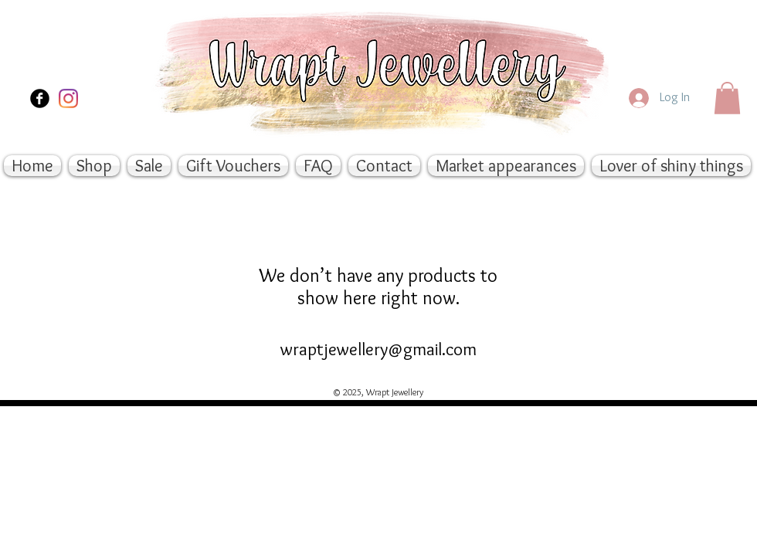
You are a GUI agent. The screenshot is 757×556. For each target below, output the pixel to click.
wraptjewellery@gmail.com (378, 349)
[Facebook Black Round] (39, 98)
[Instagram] (68, 98)
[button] (727, 98)
